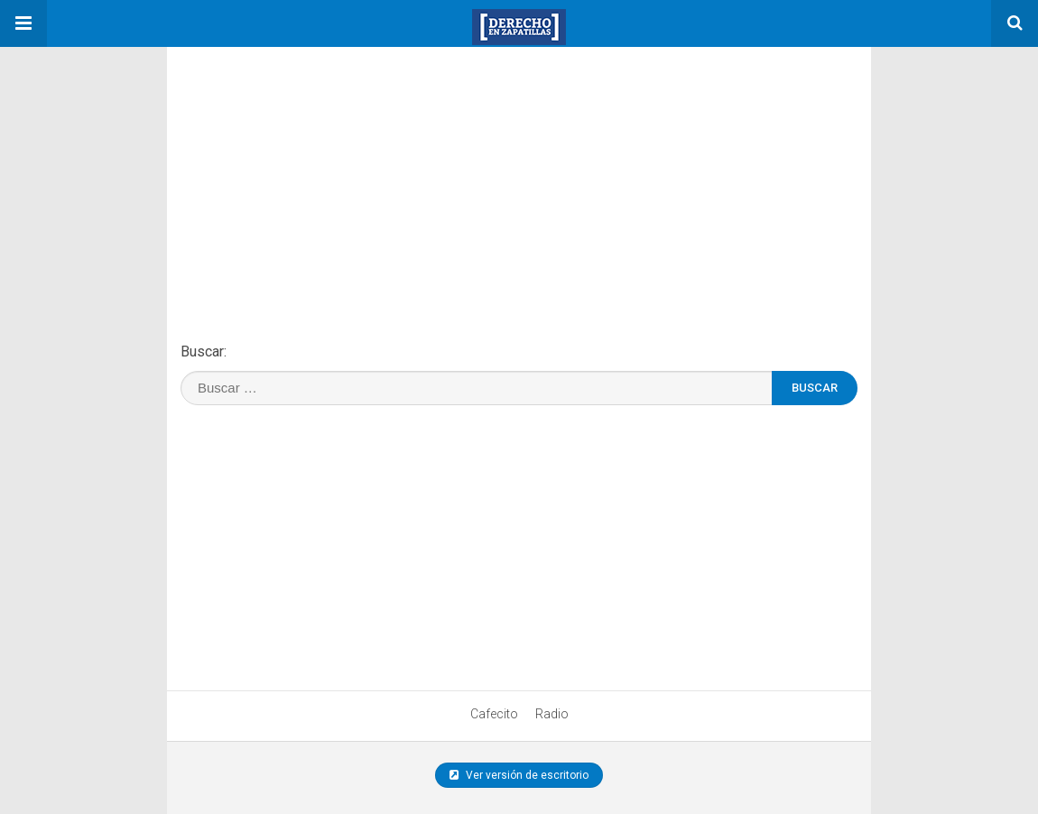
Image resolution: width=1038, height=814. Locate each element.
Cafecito (494, 714)
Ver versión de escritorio (519, 775)
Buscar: (204, 351)
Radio (552, 714)
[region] (302, 160)
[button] (23, 23)
